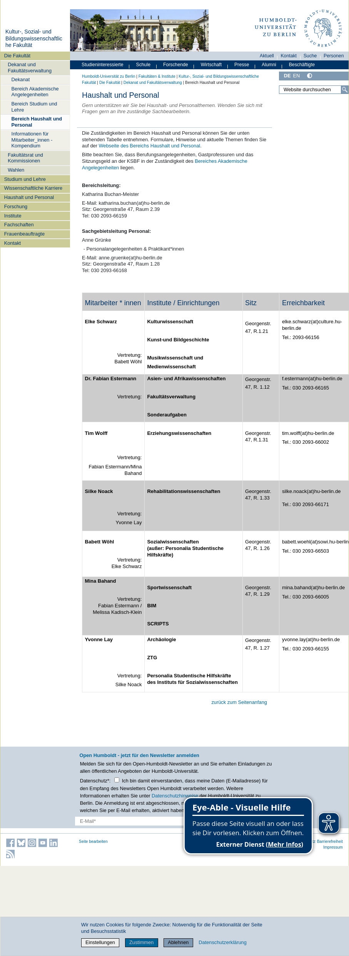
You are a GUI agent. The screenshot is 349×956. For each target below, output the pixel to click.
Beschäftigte (302, 64)
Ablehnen (178, 942)
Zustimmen (141, 942)
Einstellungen (100, 942)
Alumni (269, 64)
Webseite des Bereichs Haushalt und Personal (149, 146)
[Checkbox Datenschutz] (116, 779)
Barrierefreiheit (330, 841)
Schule (143, 64)
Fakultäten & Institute (157, 76)
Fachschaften (19, 224)
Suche (310, 55)
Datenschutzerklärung (222, 942)
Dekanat (21, 79)
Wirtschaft (211, 64)
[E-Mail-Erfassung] (136, 821)
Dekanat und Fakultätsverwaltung (30, 67)
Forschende (175, 64)
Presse (241, 64)
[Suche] (345, 89)
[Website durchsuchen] (314, 89)
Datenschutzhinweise (175, 796)
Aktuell (267, 55)
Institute (13, 216)
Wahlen (16, 170)
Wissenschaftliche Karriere (33, 188)
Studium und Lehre (25, 179)
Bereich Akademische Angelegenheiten (35, 91)
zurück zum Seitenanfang (239, 702)
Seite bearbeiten (93, 841)
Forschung (15, 206)
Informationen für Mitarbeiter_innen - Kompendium (32, 140)
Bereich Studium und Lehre (34, 106)
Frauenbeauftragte (24, 234)
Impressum (333, 847)
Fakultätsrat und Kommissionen (25, 158)
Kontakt (12, 243)
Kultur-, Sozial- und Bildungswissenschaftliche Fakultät (33, 38)
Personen (334, 55)
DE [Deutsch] (287, 76)
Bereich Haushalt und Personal (37, 121)
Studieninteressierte (102, 64)
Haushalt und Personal (29, 197)
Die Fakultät (17, 55)
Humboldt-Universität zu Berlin (108, 76)
